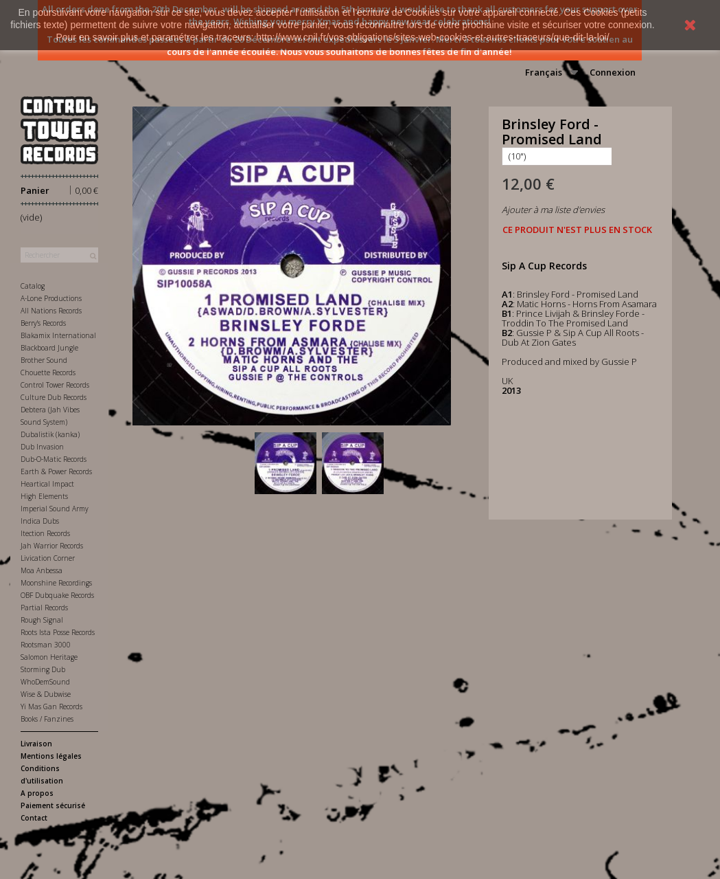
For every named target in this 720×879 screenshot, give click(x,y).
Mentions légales (51, 756)
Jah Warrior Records (52, 545)
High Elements (44, 496)
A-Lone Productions (51, 298)
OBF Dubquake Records (57, 595)
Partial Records (44, 607)
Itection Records (45, 533)
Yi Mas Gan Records (51, 706)
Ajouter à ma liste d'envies (553, 209)
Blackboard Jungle (49, 348)
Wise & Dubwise (46, 694)
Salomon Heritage (49, 657)
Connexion (613, 72)
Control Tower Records (55, 385)
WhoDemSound (45, 682)
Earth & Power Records (56, 471)
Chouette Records (48, 372)
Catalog (33, 286)
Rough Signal (42, 620)
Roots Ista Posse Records (58, 632)
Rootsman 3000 (46, 644)
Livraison (36, 743)
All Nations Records (51, 310)
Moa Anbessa (41, 570)
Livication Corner (48, 558)
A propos (37, 793)
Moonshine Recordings (56, 583)
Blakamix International (58, 335)
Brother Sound (44, 360)
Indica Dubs (40, 521)
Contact (34, 818)
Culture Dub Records (53, 397)
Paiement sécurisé (53, 805)
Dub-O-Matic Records (53, 459)
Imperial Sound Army (55, 508)
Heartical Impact (47, 484)
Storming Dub (43, 669)
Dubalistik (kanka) (50, 434)
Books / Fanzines (47, 719)
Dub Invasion (42, 447)
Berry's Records (43, 323)
